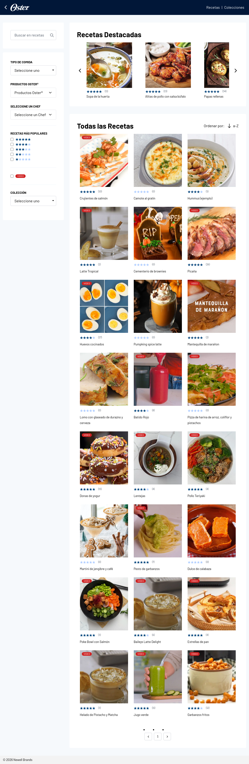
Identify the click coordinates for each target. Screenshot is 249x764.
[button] (148, 736)
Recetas (213, 7)
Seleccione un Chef (33, 114)
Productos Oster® (33, 92)
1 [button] (157, 736)
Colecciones (234, 7)
